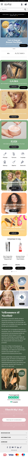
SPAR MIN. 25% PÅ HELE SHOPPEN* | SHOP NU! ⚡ (14, 15)
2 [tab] (13, 271)
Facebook (17, 346)
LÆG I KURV (8, 268)
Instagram (4, 348)
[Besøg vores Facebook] (7, 447)
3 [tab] (14, 271)
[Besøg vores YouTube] (12, 447)
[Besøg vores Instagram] (10, 447)
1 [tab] (11, 271)
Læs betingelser (23, 45)
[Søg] (14, 9)
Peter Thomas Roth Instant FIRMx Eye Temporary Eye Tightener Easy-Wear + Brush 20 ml (8, 258)
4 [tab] (16, 271)
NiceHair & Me (5, 358)
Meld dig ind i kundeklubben (14, 420)
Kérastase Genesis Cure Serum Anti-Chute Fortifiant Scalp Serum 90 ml (20, 258)
